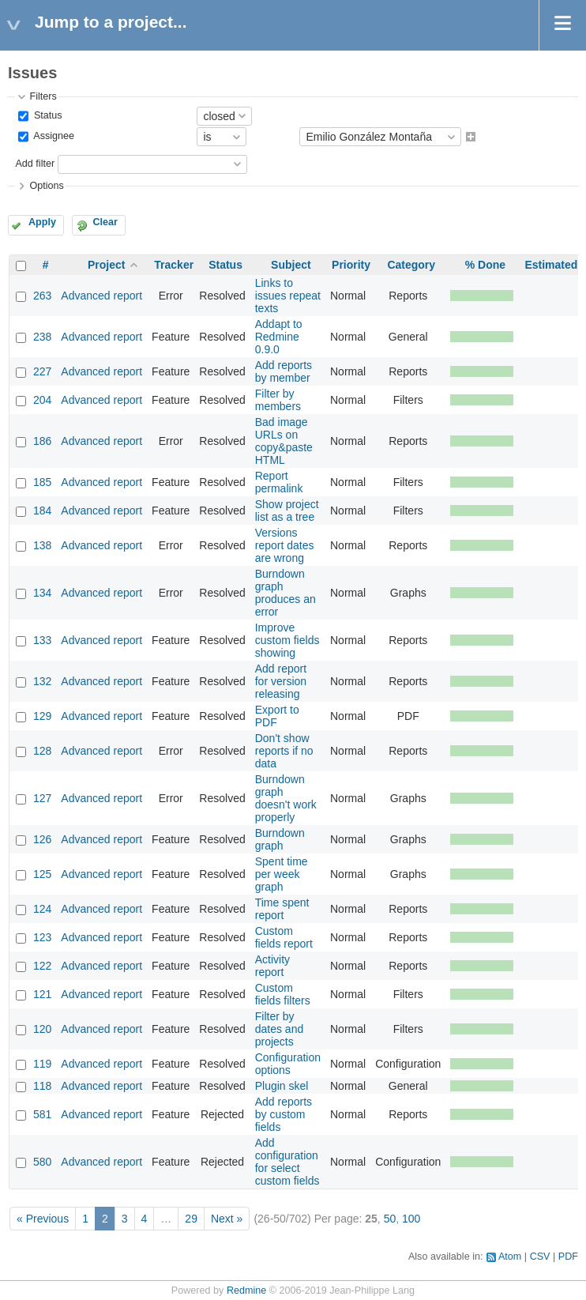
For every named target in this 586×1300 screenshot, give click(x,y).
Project (106, 264)
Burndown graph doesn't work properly (286, 798)
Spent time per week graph (281, 874)
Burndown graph (280, 839)
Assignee (52, 136)
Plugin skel (282, 1086)
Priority (351, 264)
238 (42, 336)
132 (42, 681)
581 (42, 1114)
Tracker (173, 264)
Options (46, 185)
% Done (485, 264)
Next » (226, 1218)
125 (42, 874)
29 (191, 1218)
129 (42, 716)
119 (42, 1063)
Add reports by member (283, 371)
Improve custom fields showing (287, 640)
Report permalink (279, 482)
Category (411, 264)
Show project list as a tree (287, 510)
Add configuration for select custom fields (287, 1161)
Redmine (246, 1290)
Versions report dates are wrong (284, 545)
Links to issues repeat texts (288, 296)
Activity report (272, 965)
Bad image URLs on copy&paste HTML (284, 441)
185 (42, 482)
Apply (42, 222)
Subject (291, 264)
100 (411, 1218)
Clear (105, 222)
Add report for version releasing (280, 681)
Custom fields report (284, 937)
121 (42, 994)
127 (42, 798)
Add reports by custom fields (283, 1114)
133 (42, 640)
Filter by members (278, 400)
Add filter (34, 163)
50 (390, 1218)
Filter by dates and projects (279, 1029)
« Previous (43, 1218)
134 (42, 592)
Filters (42, 96)
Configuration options (288, 1063)
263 (42, 295)
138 (42, 545)
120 (42, 1029)
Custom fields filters (282, 994)
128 (42, 750)
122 (42, 965)
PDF (568, 1256)
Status (46, 115)
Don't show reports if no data (284, 751)
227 (42, 371)
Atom (509, 1256)
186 (42, 441)
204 (42, 400)
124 (42, 908)
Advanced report (101, 295)
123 (42, 937)
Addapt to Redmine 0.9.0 (278, 337)
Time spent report (282, 908)
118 (42, 1086)
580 (42, 1161)
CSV (540, 1256)
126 (42, 839)
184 (42, 510)
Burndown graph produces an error (285, 592)
